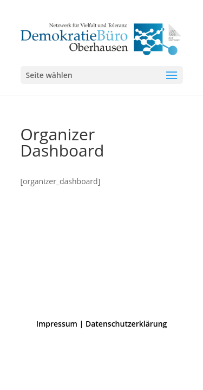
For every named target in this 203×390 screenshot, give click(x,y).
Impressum (56, 323)
